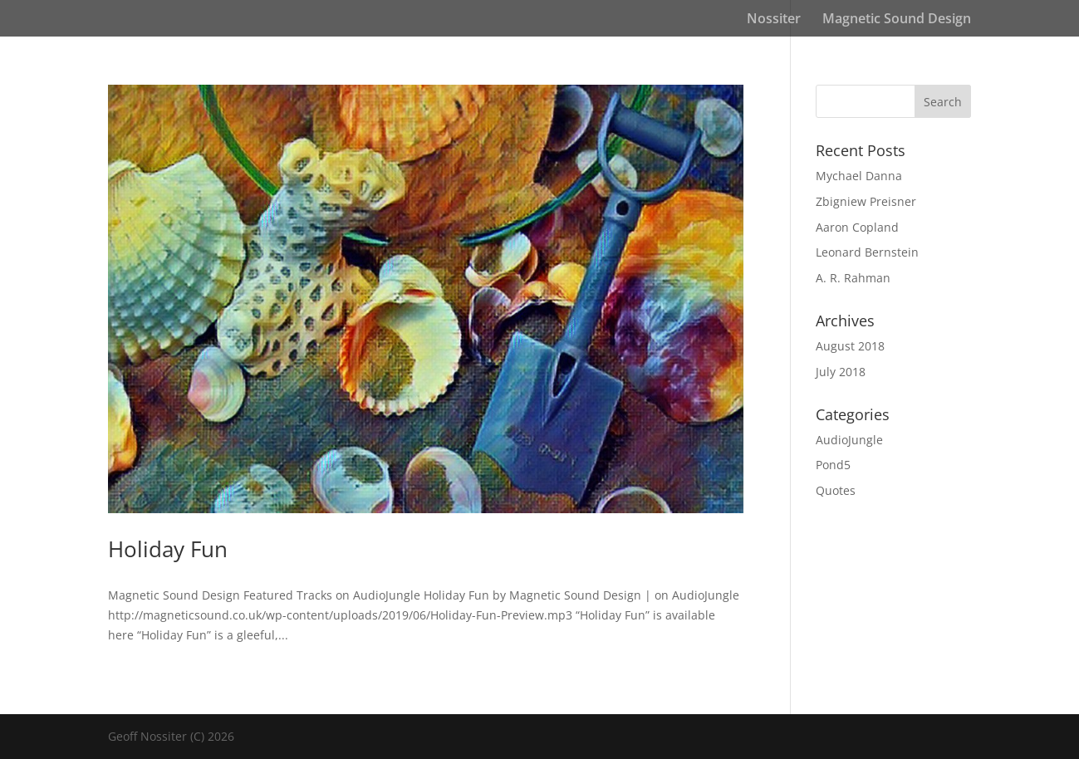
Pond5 (833, 465)
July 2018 (841, 372)
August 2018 (850, 346)
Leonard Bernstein (867, 252)
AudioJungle (849, 440)
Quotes (836, 490)
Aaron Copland (857, 227)
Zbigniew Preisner (866, 201)
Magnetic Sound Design (896, 19)
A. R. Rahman (853, 278)
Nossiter (774, 19)
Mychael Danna (859, 176)
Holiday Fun (168, 549)
